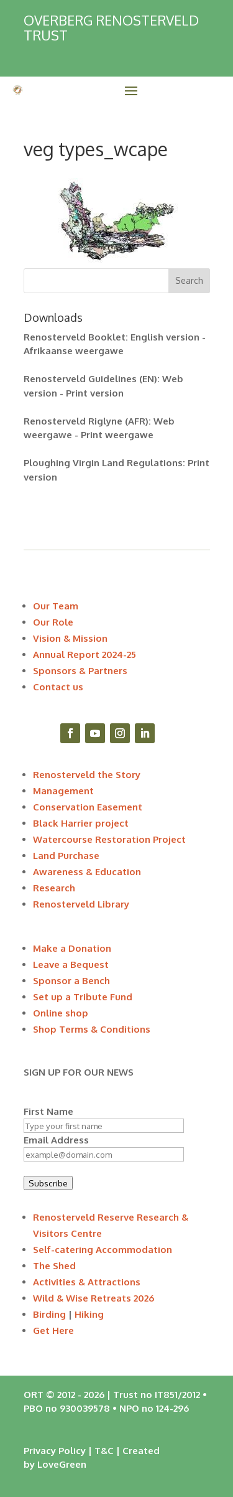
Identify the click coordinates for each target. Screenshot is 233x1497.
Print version (95, 393)
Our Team (55, 606)
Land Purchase (66, 855)
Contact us (58, 687)
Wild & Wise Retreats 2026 (93, 1298)
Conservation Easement (87, 807)
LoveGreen (61, 1464)
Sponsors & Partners (80, 671)
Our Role (53, 622)
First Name (48, 1111)
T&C (104, 1451)
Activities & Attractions (86, 1282)
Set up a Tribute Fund (82, 997)
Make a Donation (72, 948)
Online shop (60, 1013)
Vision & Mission (70, 638)
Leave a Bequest (71, 964)
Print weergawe (117, 435)
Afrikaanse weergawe (74, 351)
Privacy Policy (55, 1451)
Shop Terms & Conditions (91, 1029)
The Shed (54, 1266)
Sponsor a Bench (71, 981)
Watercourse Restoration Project (109, 839)
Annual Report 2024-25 (84, 654)
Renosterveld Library (81, 904)
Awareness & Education (87, 872)
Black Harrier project (81, 823)
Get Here (53, 1330)
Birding (49, 1314)
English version (164, 337)
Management (63, 791)
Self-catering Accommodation (102, 1249)
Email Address (56, 1140)
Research (54, 888)
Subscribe (48, 1183)
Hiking (89, 1314)
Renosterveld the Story (86, 775)
